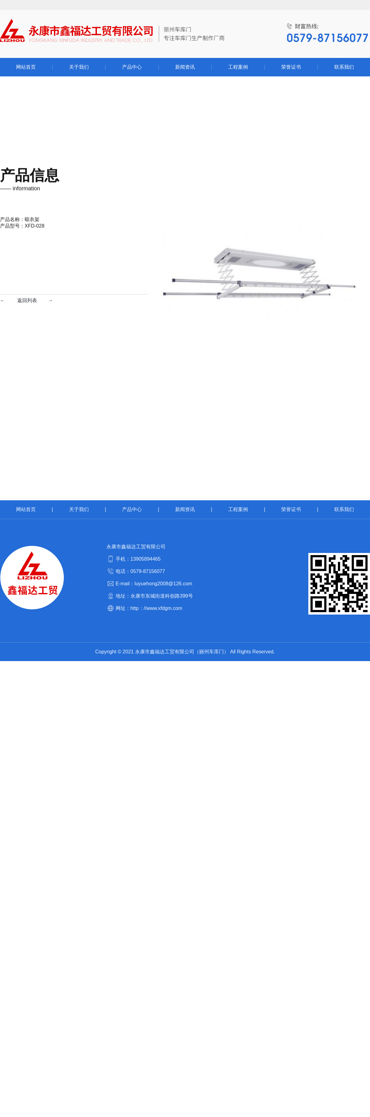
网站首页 (26, 509)
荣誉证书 (291, 509)
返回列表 (27, 143)
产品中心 (132, 509)
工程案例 (238, 509)
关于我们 (79, 509)
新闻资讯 (185, 509)
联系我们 (344, 509)
